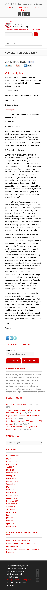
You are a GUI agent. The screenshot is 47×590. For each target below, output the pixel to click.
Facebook (24, 14)
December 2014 (12, 501)
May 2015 (10, 489)
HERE (14, 7)
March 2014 (11, 526)
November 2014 (12, 503)
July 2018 (9, 458)
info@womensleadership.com (19, 580)
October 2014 (11, 506)
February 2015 (12, 495)
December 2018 (12, 456)
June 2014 (10, 518)
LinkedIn (28, 14)
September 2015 (13, 484)
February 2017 (12, 472)
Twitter (19, 14)
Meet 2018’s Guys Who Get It (18, 404)
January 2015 (11, 498)
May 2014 (10, 520)
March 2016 (11, 478)
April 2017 (10, 467)
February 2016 (12, 481)
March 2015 (11, 492)
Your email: (10, 350)
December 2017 (12, 461)
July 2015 (9, 487)
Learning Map (10, 109)
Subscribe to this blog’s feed (21, 533)
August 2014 (11, 512)
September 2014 (13, 509)
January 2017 (11, 475)
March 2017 (11, 470)
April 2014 (10, 523)
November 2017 (12, 464)
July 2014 (9, 515)
